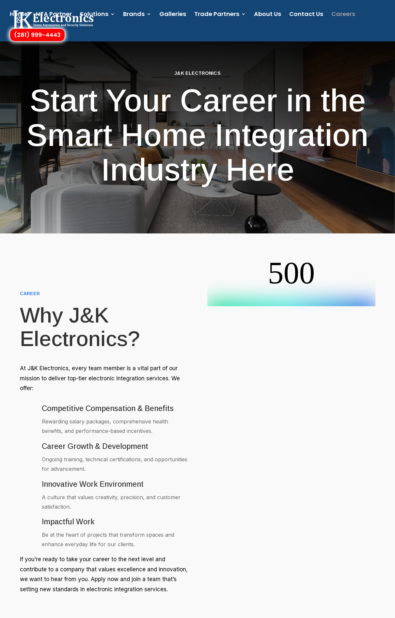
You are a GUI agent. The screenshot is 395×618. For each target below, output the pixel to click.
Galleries (172, 15)
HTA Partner (54, 15)
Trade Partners (216, 15)
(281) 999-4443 (37, 35)
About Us (267, 15)
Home (19, 15)
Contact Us (306, 15)
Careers (343, 15)
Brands (134, 15)
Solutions (94, 15)
